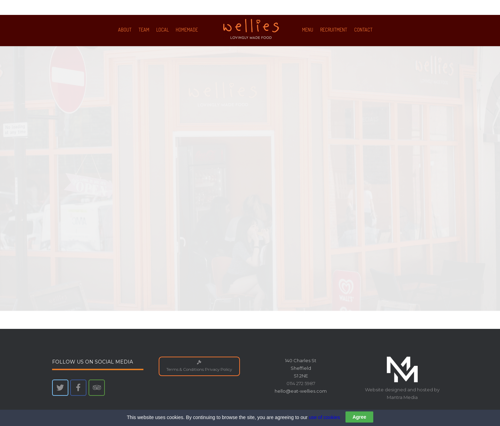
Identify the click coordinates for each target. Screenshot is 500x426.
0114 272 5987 (300, 383)
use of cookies (324, 420)
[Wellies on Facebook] (78, 388)
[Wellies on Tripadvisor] (97, 388)
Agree (359, 420)
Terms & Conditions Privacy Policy (199, 366)
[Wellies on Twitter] (60, 388)
